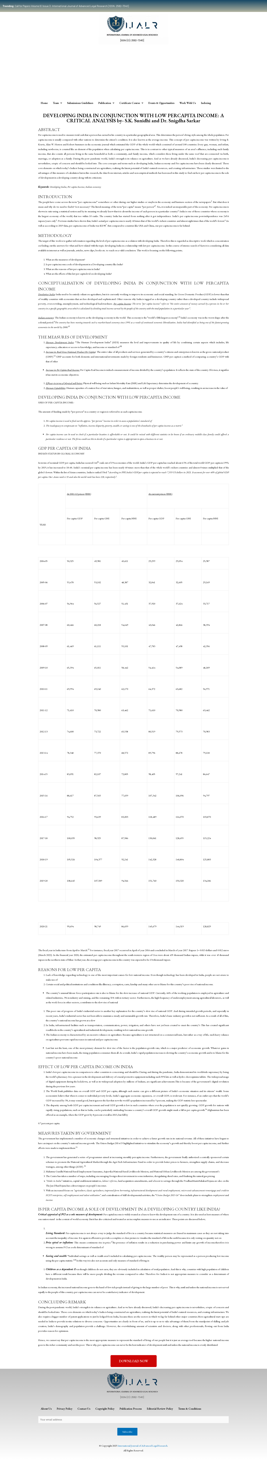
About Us (46, 1408)
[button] (134, 1361)
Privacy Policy (64, 1408)
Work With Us (187, 103)
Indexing (206, 103)
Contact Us (83, 1408)
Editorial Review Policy (160, 1408)
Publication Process (131, 1408)
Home (44, 103)
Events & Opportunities (161, 103)
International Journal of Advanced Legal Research (142, 1445)
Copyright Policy (104, 1408)
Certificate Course (131, 103)
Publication (106, 103)
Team (57, 103)
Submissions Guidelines (80, 103)
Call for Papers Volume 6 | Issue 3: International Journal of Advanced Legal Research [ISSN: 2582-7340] (66, 5)
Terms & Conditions (189, 1408)
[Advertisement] (133, 73)
